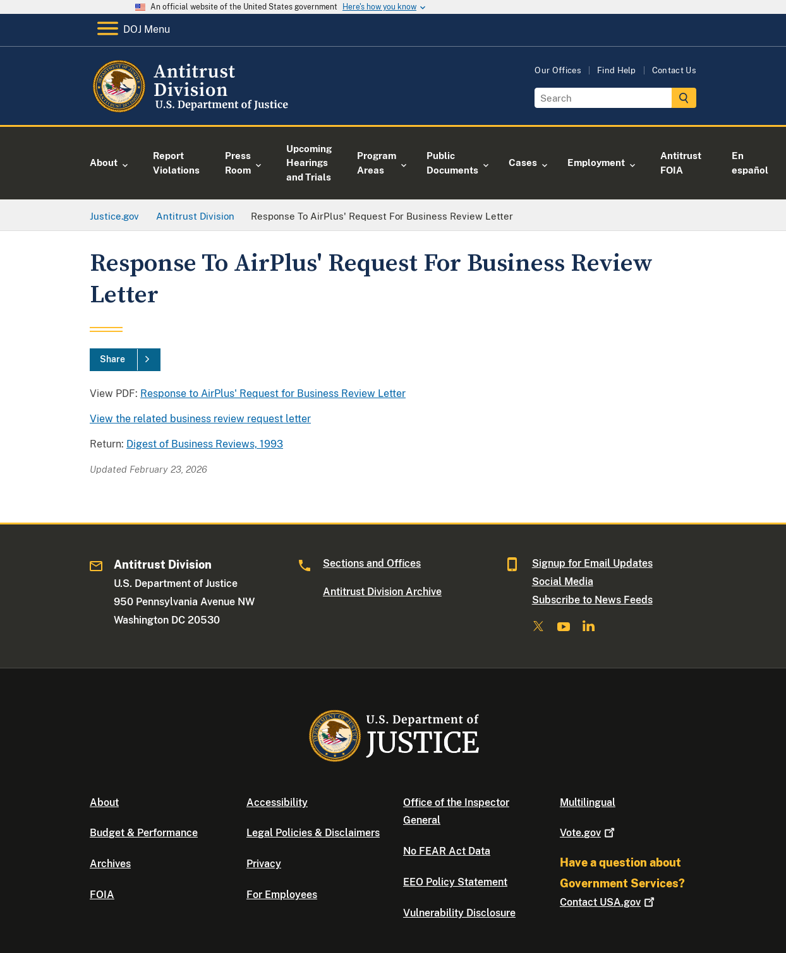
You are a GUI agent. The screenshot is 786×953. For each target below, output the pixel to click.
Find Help (616, 70)
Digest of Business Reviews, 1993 (204, 444)
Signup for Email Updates (592, 563)
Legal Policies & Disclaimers (313, 833)
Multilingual (587, 802)
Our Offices (558, 70)
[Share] (125, 359)
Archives (110, 864)
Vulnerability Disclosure (459, 913)
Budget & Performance (144, 833)
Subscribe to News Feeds (592, 600)
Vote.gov (588, 833)
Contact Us (674, 70)
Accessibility (277, 802)
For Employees (281, 895)
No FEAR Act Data (446, 851)
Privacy (263, 864)
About (104, 802)
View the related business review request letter (200, 419)
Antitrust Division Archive (382, 592)
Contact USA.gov (608, 902)
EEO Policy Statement (455, 882)
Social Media (562, 582)
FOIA (102, 895)
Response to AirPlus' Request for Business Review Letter (273, 394)
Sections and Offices (372, 563)
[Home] (192, 110)
